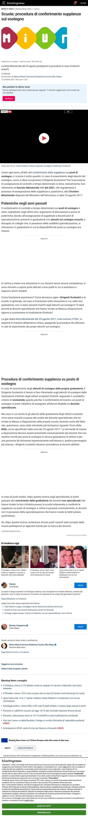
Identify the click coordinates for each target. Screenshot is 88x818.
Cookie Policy (29, 800)
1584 (64, 767)
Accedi (83, 3)
